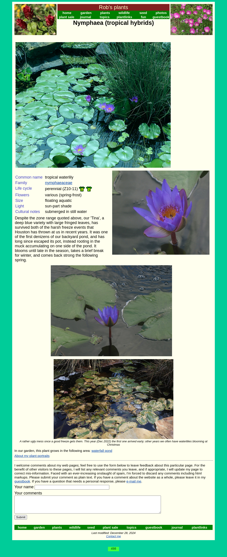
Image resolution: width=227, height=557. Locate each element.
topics (105, 17)
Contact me (113, 539)
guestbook (161, 17)
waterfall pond (102, 451)
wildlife (124, 13)
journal (85, 17)
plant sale (66, 17)
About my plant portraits (31, 456)
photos (161, 13)
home (67, 13)
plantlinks (124, 17)
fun (143, 17)
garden (86, 13)
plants (105, 13)
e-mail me (133, 481)
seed (143, 13)
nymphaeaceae (58, 183)
